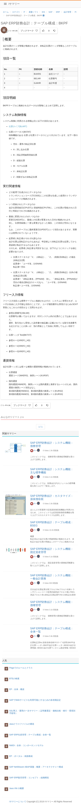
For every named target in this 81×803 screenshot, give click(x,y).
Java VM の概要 (16, 788)
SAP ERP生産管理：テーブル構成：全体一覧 (30, 734)
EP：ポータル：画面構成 (21, 756)
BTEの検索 (14, 678)
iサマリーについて (17, 801)
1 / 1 (40, 427)
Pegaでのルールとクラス (21, 668)
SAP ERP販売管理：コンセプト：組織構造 (29, 777)
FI (33, 451)
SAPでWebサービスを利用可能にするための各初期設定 (35, 700)
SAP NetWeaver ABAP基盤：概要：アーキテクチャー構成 (36, 767)
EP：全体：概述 (16, 689)
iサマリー (14, 3)
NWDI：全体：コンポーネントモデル (26, 745)
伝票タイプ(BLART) (18, 126)
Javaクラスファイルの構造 (21, 724)
